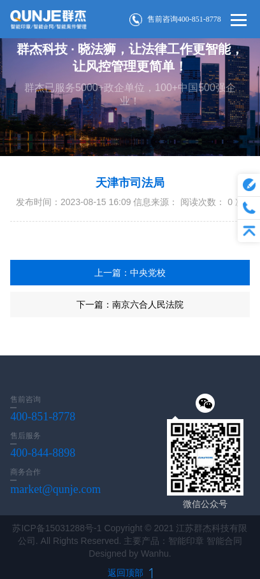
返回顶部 (130, 573)
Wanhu (155, 553)
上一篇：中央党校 (130, 273)
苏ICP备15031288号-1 (56, 528)
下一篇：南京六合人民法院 (130, 304)
